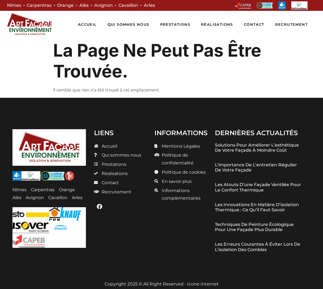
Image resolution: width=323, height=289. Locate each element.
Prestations (175, 24)
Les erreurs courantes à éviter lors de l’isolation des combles (257, 247)
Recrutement (291, 24)
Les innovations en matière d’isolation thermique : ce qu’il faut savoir (257, 207)
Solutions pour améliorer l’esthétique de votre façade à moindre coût (257, 147)
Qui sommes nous (128, 24)
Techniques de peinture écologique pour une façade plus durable (254, 227)
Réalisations (217, 24)
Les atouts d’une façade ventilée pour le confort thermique (258, 187)
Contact (254, 24)
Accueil (87, 24)
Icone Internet (203, 284)
